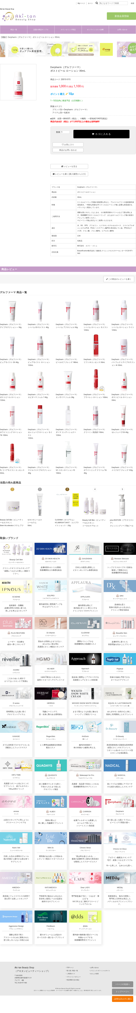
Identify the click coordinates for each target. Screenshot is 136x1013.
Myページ (81, 3)
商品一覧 (13, 30)
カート (90, 3)
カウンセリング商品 (68, 30)
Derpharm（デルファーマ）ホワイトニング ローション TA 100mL (11, 432)
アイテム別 (57, 112)
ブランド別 (57, 109)
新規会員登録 (121, 16)
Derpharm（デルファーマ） (76, 109)
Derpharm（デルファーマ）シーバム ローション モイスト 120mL (96, 327)
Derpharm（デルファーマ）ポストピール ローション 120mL (11, 397)
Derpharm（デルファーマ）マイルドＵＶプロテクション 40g (39, 470)
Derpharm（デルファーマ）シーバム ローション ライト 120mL (123, 327)
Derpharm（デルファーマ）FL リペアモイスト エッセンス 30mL (12, 470)
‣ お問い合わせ (94, 967)
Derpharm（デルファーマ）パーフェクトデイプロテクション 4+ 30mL (123, 362)
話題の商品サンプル (40, 30)
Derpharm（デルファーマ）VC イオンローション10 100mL (67, 470)
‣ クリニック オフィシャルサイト (100, 970)
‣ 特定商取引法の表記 (72, 980)
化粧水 (67, 112)
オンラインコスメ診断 (95, 30)
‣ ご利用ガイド (70, 973)
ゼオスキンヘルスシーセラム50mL (34, 522)
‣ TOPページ (70, 967)
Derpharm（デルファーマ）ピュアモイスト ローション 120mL (39, 362)
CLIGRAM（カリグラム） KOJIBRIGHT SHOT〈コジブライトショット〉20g (67, 522)
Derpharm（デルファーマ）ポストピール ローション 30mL (123, 397)
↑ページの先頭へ (122, 984)
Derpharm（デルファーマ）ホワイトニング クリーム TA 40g (95, 470)
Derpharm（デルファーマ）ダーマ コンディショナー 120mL (67, 432)
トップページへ (122, 991)
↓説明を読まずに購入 (122, 999)
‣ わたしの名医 (94, 973)
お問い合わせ (122, 30)
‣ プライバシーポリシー (73, 977)
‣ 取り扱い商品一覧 (72, 970)
